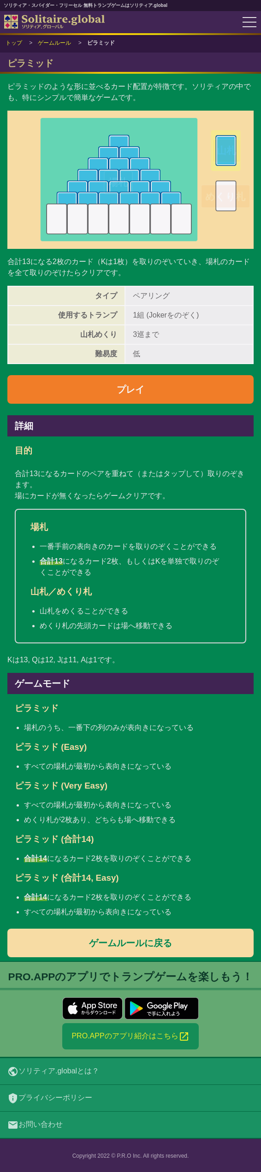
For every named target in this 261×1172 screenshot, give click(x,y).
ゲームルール (54, 43)
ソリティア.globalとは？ (53, 1071)
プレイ (130, 389)
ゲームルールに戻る (130, 943)
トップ (14, 43)
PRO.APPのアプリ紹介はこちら (130, 1036)
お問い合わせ (35, 1125)
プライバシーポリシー (49, 1098)
